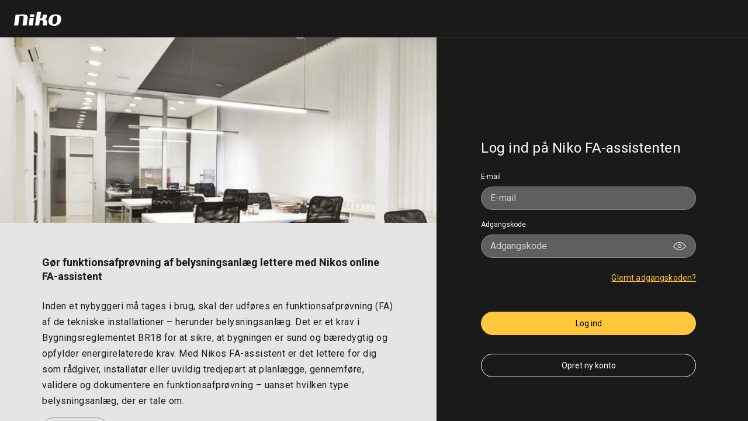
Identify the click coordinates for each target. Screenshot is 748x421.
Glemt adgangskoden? (653, 277)
